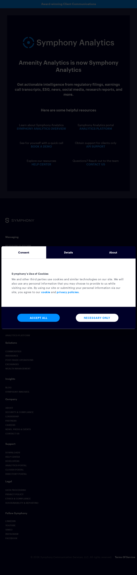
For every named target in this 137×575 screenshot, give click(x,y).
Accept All (38, 317)
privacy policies (68, 292)
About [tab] (113, 252)
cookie (45, 292)
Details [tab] (68, 252)
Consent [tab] (23, 252)
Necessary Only (97, 317)
